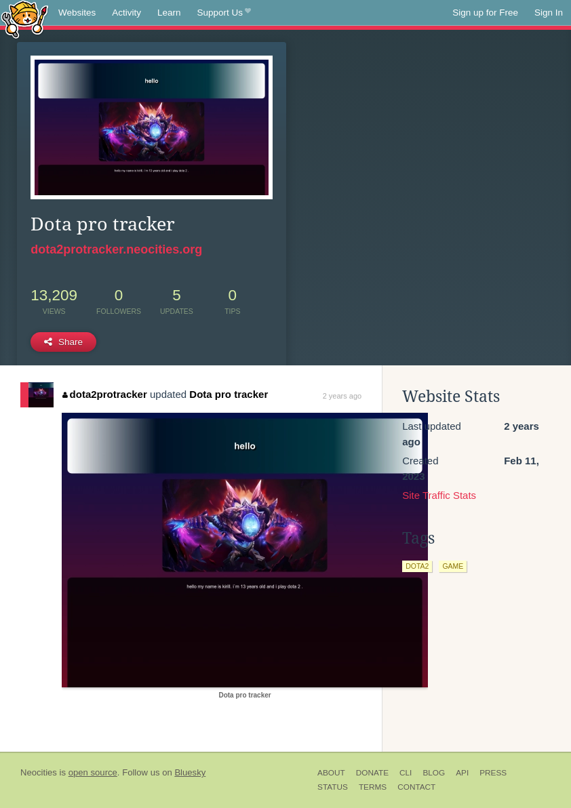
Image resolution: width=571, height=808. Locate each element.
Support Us (224, 12)
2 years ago (342, 396)
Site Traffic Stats (439, 495)
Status (332, 787)
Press (493, 772)
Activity (126, 12)
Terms (373, 787)
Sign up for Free (485, 12)
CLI (405, 772)
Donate (372, 772)
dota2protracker (104, 394)
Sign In (548, 12)
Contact (416, 787)
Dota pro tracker (228, 394)
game (452, 566)
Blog (433, 772)
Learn (169, 12)
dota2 (417, 566)
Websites (77, 12)
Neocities (38, 772)
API (462, 772)
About (331, 772)
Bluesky (189, 772)
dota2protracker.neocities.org (116, 249)
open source (92, 772)
